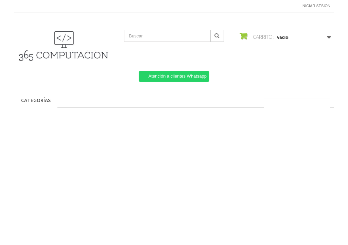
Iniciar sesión (315, 6)
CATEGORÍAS (36, 100)
